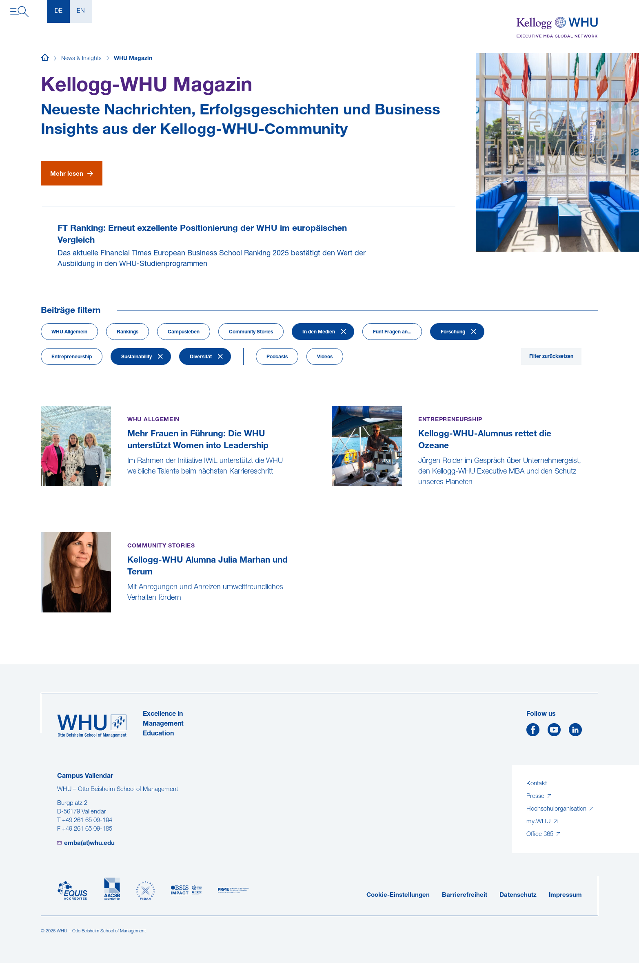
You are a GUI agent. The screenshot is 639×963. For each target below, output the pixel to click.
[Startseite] (45, 59)
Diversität (201, 357)
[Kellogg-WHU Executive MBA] (557, 27)
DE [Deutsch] (58, 11)
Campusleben (184, 332)
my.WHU (539, 822)
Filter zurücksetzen (551, 356)
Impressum (565, 895)
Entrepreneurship (71, 357)
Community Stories (251, 332)
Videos (325, 357)
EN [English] (81, 11)
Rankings (127, 332)
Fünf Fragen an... (392, 332)
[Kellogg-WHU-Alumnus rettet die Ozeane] (333, 503)
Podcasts (277, 357)
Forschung (453, 332)
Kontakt (536, 784)
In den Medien (318, 332)
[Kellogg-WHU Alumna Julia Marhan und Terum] (42, 618)
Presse (536, 796)
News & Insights (81, 59)
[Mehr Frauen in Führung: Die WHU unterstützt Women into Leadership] (42, 492)
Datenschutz (518, 895)
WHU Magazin (133, 59)
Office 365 (540, 834)
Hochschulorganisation (557, 809)
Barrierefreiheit (464, 895)
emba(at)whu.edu (89, 843)
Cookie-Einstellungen (398, 895)
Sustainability (136, 357)
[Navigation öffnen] (19, 11)
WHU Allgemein (69, 332)
